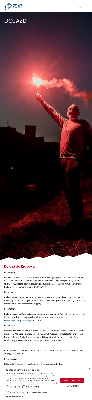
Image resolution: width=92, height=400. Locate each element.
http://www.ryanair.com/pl (29, 320)
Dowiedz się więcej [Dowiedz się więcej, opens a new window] (50, 383)
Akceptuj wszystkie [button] (72, 380)
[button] (31, 396)
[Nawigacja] (86, 6)
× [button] (89, 369)
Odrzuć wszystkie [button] (71, 386)
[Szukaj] (79, 6)
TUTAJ (53, 283)
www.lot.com (10, 320)
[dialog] (46, 383)
